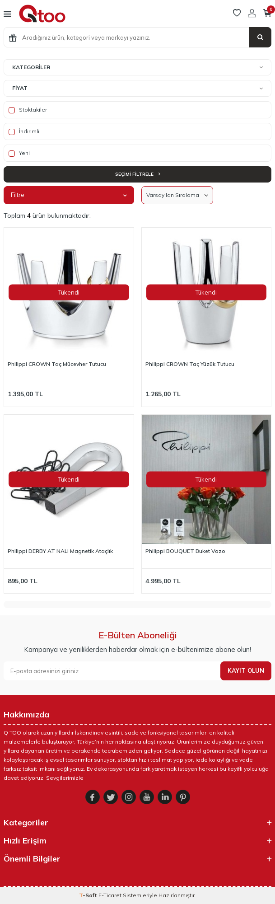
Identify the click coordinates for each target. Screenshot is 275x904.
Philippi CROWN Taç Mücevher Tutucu (57, 364)
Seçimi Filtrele (137, 174)
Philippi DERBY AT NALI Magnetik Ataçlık (60, 551)
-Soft (88, 895)
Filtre (69, 194)
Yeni (19, 153)
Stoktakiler (28, 109)
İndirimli (24, 131)
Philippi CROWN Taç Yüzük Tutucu (189, 364)
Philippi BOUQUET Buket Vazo (185, 551)
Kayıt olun (246, 670)
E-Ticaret (109, 895)
